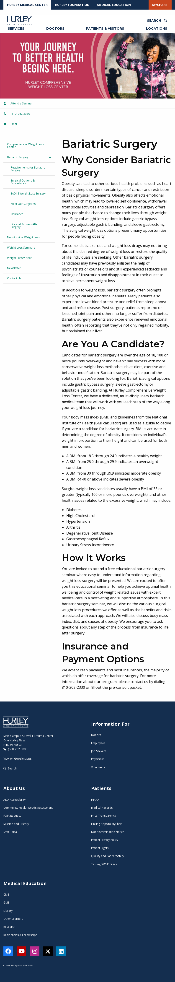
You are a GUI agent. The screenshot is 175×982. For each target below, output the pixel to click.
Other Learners (13, 919)
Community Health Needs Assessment (28, 808)
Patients (101, 788)
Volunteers (98, 767)
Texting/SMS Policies (104, 864)
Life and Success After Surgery (25, 225)
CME (6, 894)
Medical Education (114, 5)
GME (6, 902)
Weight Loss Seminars (21, 247)
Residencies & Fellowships (20, 935)
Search (10, 768)
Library (8, 911)
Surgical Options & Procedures (23, 182)
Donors (96, 735)
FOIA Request (12, 816)
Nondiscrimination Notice (107, 832)
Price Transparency (103, 816)
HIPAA (95, 800)
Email (11, 124)
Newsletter (14, 268)
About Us (14, 788)
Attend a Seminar (18, 103)
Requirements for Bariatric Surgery (28, 169)
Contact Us (14, 278)
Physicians (97, 759)
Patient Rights (99, 848)
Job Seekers (98, 751)
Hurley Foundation (72, 5)
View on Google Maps (17, 759)
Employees (98, 743)
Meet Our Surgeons (23, 204)
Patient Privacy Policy (104, 840)
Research (9, 927)
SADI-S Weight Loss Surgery (28, 193)
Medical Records (102, 808)
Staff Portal (10, 832)
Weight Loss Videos (19, 258)
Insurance (17, 214)
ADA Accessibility (14, 800)
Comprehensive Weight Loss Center (25, 145)
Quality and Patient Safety (107, 856)
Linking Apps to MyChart (106, 824)
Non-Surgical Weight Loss (23, 237)
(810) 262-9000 (15, 749)
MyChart (160, 5)
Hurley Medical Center (27, 5)
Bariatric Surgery (17, 157)
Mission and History (16, 824)
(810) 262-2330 (17, 114)
